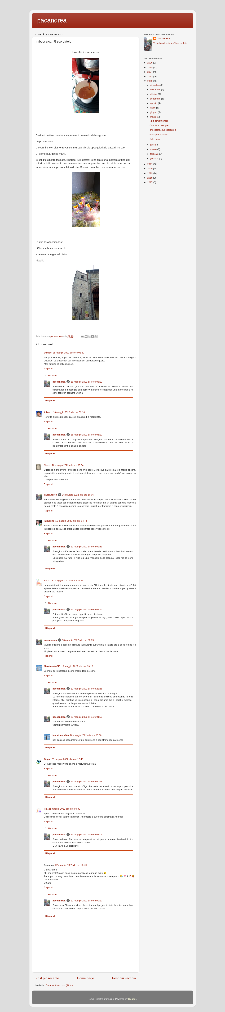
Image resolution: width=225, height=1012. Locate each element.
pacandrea (52, 20)
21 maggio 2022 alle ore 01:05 (86, 834)
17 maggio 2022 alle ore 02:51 (86, 546)
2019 (150, 173)
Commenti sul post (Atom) (59, 985)
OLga (47, 759)
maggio (154, 117)
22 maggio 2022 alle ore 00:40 (71, 865)
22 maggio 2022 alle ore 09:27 (86, 900)
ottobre (154, 94)
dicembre (155, 85)
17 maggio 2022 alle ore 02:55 (86, 609)
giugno (154, 112)
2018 (150, 177)
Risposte (52, 375)
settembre (155, 98)
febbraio (154, 154)
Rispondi (48, 368)
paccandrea (58, 381)
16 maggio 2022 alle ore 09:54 (67, 465)
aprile (153, 144)
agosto (154, 103)
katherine (49, 521)
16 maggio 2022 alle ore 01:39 (68, 352)
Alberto (48, 412)
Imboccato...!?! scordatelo (162, 130)
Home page (85, 978)
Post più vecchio (124, 978)
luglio (153, 107)
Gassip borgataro (158, 134)
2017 (150, 182)
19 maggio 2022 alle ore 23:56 (86, 688)
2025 (150, 67)
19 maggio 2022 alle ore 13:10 (77, 666)
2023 (150, 76)
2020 (150, 168)
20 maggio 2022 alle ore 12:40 (67, 759)
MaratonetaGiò (52, 666)
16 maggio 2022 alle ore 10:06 (78, 494)
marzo (153, 149)
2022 (150, 81)
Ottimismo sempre (159, 125)
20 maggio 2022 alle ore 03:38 (86, 735)
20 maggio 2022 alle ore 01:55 (86, 717)
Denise (48, 352)
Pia (45, 808)
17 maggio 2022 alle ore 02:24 (67, 580)
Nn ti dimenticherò (158, 121)
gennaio (154, 158)
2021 (150, 164)
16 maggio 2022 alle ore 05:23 (86, 434)
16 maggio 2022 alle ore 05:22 (86, 381)
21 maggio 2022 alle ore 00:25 (86, 781)
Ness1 (47, 465)
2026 (150, 62)
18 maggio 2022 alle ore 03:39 (78, 640)
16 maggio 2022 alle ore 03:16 (69, 412)
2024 (150, 72)
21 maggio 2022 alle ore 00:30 (64, 808)
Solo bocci (154, 139)
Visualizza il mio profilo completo (170, 43)
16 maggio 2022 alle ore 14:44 (71, 521)
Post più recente (47, 978)
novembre (155, 89)
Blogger (132, 999)
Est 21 (47, 580)
